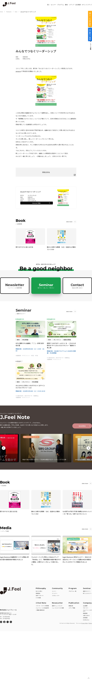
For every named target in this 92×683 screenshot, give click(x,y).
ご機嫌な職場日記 (40, 609)
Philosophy (41, 588)
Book (16, 11)
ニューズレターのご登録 (58, 607)
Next (88, 448)
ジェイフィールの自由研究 (42, 607)
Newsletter (14, 286)
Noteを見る (82, 426)
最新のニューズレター (57, 605)
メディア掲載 (72, 607)
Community (57, 588)
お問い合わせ (86, 615)
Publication (9, 11)
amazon (18, 71)
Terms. (90, 622)
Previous (3, 448)
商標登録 (85, 613)
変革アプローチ (39, 595)
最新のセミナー (87, 590)
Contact (77, 286)
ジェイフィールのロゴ (87, 610)
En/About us (86, 619)
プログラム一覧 (72, 590)
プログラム (60, 4)
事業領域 (38, 593)
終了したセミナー (87, 593)
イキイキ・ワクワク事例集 (42, 605)
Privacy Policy (84, 622)
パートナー (54, 593)
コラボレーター (56, 595)
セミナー (53, 4)
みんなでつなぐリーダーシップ (28, 11)
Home (1, 11)
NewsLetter (57, 602)
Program (73, 588)
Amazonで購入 (36, 203)
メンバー (54, 590)
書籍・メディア (69, 4)
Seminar (46, 286)
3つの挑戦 (38, 597)
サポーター (85, 607)
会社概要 (78, 4)
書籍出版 (71, 605)
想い (48, 4)
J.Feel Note (41, 602)
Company (87, 602)
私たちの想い (39, 590)
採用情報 (85, 617)
